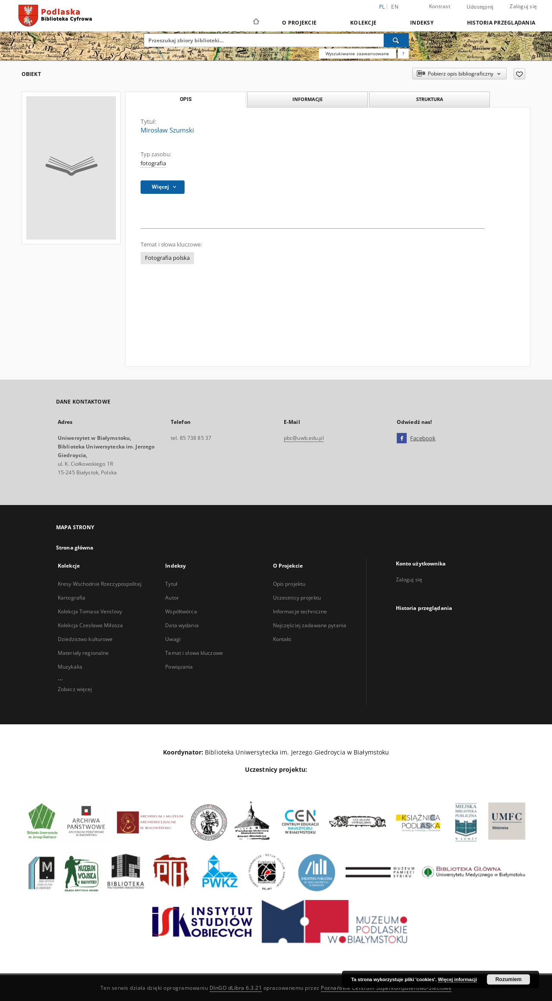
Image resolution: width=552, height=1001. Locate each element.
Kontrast (439, 6)
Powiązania (179, 666)
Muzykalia (70, 666)
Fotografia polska (167, 258)
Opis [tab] (185, 99)
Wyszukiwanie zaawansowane (357, 54)
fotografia (153, 163)
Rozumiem (509, 979)
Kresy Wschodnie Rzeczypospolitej (99, 583)
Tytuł (171, 583)
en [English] (394, 6)
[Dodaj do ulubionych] (519, 73)
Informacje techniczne (300, 611)
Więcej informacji (457, 979)
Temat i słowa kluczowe (194, 653)
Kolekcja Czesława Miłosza (90, 625)
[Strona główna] (255, 22)
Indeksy (421, 22)
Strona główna (75, 547)
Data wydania (181, 625)
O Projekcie (299, 22)
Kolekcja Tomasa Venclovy (90, 611)
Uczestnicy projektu (297, 597)
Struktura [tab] (429, 99)
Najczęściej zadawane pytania (309, 625)
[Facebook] (402, 438)
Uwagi (173, 639)
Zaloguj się (523, 6)
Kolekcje (363, 22)
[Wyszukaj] (396, 40)
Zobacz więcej (75, 689)
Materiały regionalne (83, 653)
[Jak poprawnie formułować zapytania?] (403, 53)
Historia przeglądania (501, 22)
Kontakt (282, 639)
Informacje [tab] (307, 99)
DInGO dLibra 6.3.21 (236, 988)
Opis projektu (289, 583)
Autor (172, 597)
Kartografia (71, 597)
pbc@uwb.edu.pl (304, 438)
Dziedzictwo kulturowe (85, 639)
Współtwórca (181, 611)
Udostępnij (480, 6)
